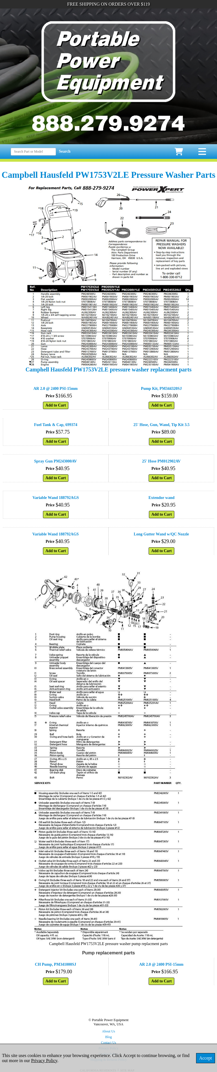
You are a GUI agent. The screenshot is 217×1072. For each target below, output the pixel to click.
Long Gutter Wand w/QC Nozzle (161, 534)
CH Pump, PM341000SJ (55, 964)
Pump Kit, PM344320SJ (161, 388)
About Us (108, 1031)
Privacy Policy (44, 1060)
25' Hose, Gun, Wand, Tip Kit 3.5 (161, 425)
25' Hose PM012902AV (161, 461)
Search (64, 151)
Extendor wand (162, 498)
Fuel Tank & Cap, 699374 (55, 425)
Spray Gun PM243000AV (55, 461)
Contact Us (108, 1043)
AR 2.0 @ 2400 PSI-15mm (55, 388)
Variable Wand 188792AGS (55, 498)
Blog (108, 1037)
